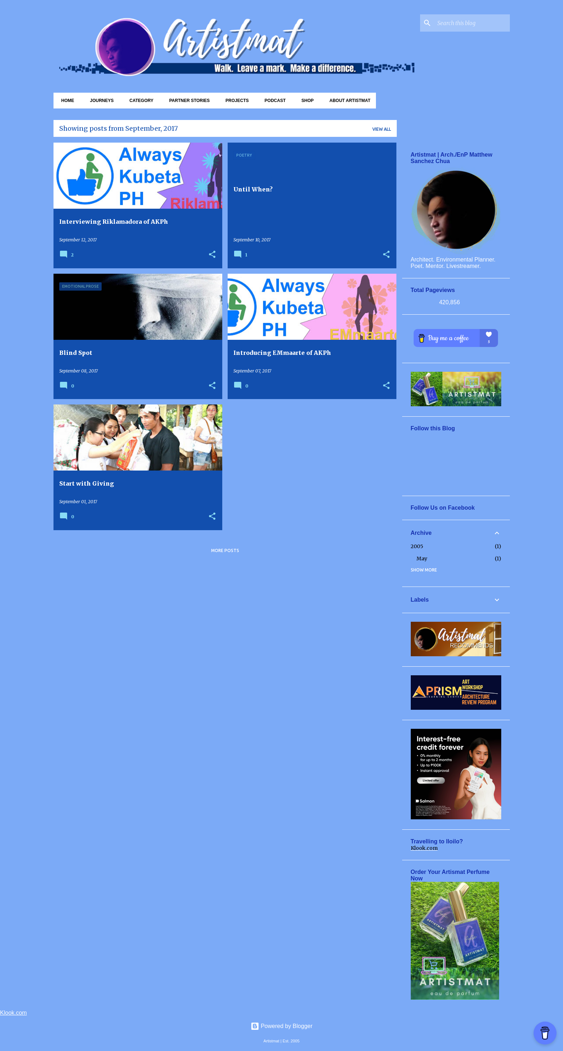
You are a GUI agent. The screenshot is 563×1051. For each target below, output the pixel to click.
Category (139, 100)
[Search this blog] (472, 23)
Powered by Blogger (282, 1026)
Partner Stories (187, 100)
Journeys (100, 100)
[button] (212, 255)
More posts (225, 550)
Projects (235, 100)
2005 (417, 546)
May (422, 558)
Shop (305, 100)
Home (65, 100)
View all (381, 129)
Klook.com (424, 848)
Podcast (273, 100)
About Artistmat (347, 100)
